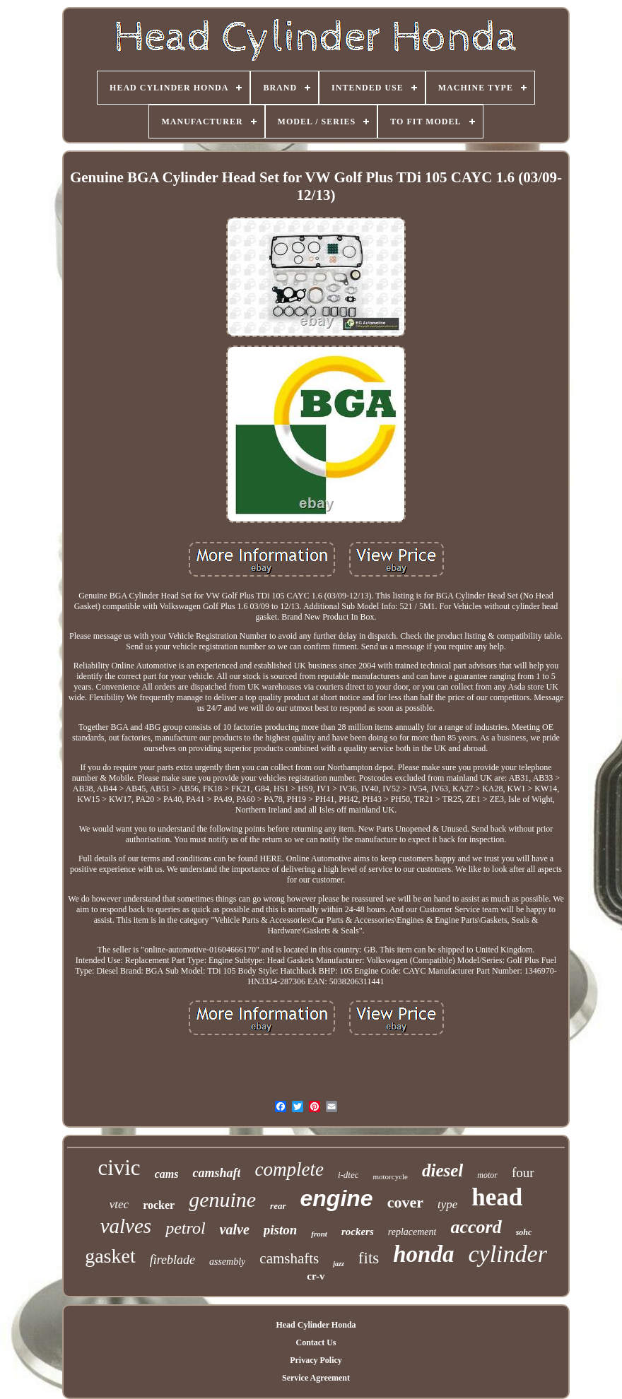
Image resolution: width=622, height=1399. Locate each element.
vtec (119, 1204)
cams (167, 1174)
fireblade (172, 1260)
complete (288, 1169)
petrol (185, 1228)
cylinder (507, 1254)
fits (368, 1258)
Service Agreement (316, 1378)
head (496, 1197)
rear (278, 1205)
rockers (357, 1231)
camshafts (289, 1258)
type (447, 1204)
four (523, 1172)
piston (281, 1229)
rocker (159, 1205)
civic (119, 1167)
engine (336, 1198)
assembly (227, 1261)
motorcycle (389, 1176)
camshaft (216, 1173)
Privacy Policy (316, 1360)
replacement (412, 1232)
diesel (442, 1170)
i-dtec (348, 1174)
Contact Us (315, 1342)
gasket (110, 1256)
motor (487, 1175)
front (319, 1233)
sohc (524, 1232)
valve (235, 1229)
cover (405, 1202)
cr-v (315, 1276)
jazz (338, 1264)
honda (423, 1254)
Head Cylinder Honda (316, 1325)
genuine (222, 1199)
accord (475, 1227)
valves (125, 1226)
